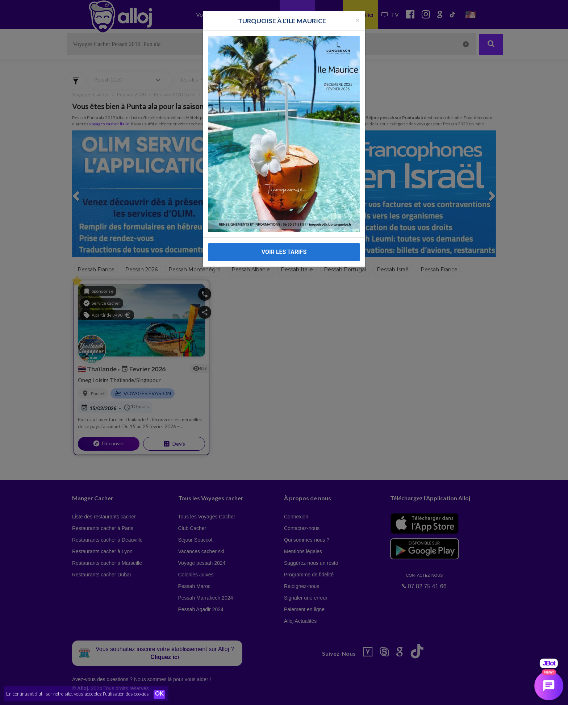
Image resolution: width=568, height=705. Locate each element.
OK (159, 694)
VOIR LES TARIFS (284, 241)
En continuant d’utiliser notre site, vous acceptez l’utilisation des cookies (77, 694)
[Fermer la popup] (357, 9)
